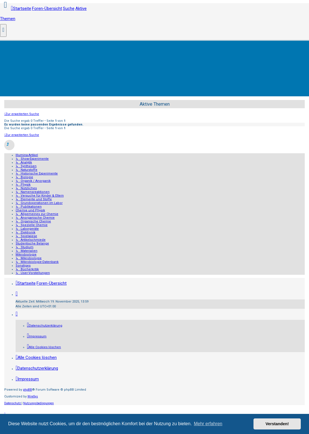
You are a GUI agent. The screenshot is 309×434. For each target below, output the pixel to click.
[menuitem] (44, 325)
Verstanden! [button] (277, 424)
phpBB (27, 389)
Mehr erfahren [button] (208, 423)
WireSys (32, 396)
